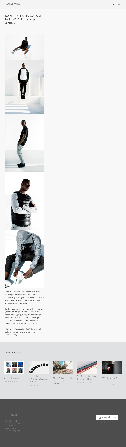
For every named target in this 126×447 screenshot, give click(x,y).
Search (113, 4)
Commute (104, 376)
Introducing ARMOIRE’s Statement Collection (38, 379)
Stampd (8, 335)
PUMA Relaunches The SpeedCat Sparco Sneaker (63, 381)
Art (5, 376)
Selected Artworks (12, 378)
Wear (54, 376)
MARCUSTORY (12, 4)
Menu (118, 4)
